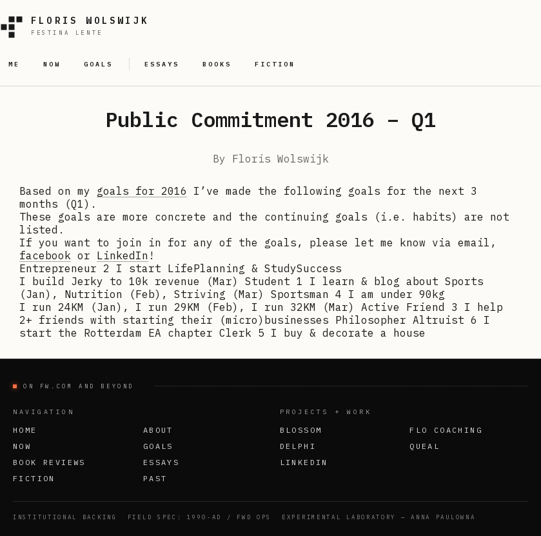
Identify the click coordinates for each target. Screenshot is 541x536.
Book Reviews (49, 462)
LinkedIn (122, 255)
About (158, 430)
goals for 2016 (142, 190)
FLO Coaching (445, 430)
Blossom (301, 430)
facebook (45, 255)
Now (22, 446)
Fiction (34, 478)
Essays (161, 462)
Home (25, 430)
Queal (424, 446)
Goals (158, 446)
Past (155, 478)
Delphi (298, 446)
